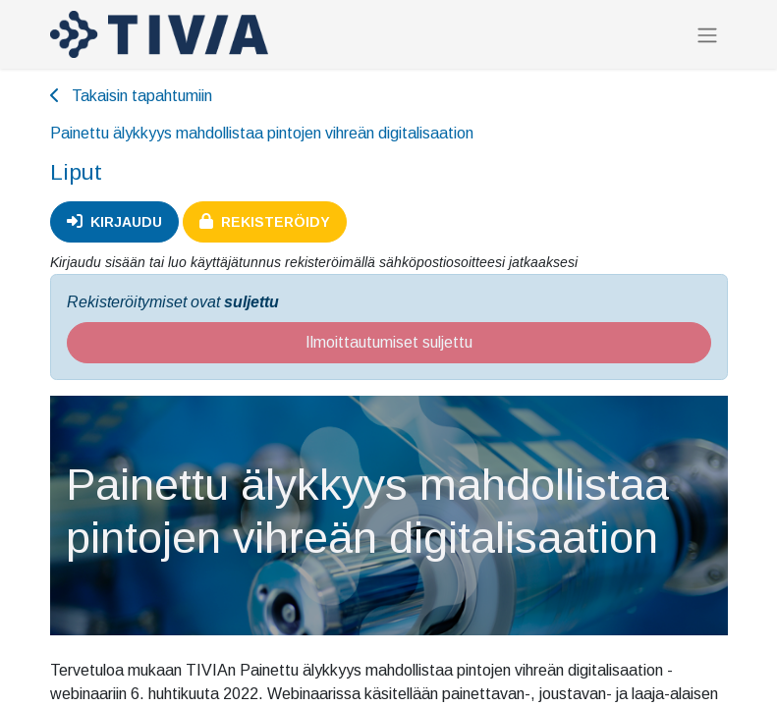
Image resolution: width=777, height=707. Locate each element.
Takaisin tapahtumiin (131, 95)
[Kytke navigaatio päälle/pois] (707, 35)
